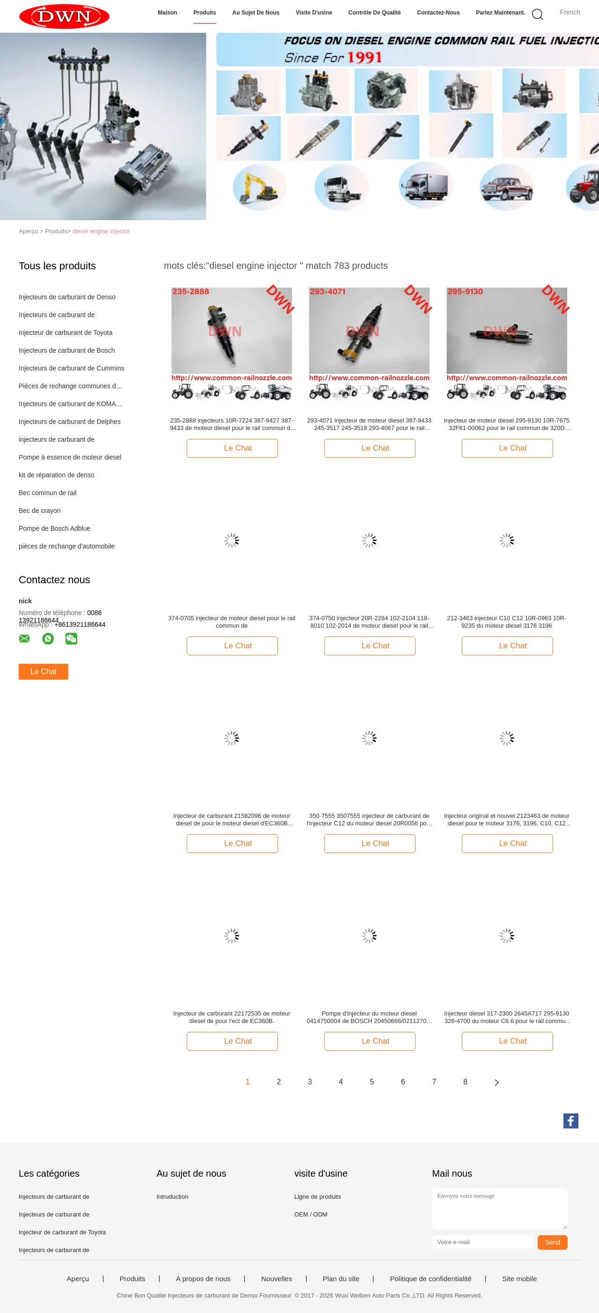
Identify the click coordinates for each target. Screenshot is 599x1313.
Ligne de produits (317, 1196)
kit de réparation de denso (57, 475)
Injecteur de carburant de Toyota (66, 332)
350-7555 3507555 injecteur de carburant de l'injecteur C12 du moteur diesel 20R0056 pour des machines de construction (369, 819)
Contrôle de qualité (375, 12)
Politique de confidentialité (430, 1279)
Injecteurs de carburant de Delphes (70, 421)
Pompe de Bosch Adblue (54, 528)
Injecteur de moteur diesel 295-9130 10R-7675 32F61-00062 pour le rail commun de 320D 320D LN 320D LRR (507, 424)
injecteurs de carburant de (57, 439)
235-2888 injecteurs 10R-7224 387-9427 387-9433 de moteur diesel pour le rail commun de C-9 (231, 424)
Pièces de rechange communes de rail (72, 386)
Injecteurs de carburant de (57, 315)
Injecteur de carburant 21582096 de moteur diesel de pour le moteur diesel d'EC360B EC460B (231, 819)
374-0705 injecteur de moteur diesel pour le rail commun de (232, 622)
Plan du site (341, 1279)
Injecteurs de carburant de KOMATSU (72, 404)
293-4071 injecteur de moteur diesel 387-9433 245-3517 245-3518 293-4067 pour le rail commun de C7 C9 (369, 424)
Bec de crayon (40, 510)
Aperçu (78, 1279)
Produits (204, 12)
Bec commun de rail (48, 493)
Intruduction (172, 1196)
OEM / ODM (311, 1214)
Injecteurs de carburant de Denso (67, 297)
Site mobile (519, 1279)
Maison (167, 12)
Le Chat (43, 671)
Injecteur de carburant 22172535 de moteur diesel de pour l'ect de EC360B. (231, 1017)
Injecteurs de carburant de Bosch (67, 350)
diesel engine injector (101, 231)
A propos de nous (203, 1279)
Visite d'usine (314, 12)
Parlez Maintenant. (500, 12)
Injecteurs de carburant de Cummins (71, 368)
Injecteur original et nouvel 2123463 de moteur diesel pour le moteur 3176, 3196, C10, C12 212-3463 (507, 819)
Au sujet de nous (256, 12)
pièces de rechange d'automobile (67, 546)
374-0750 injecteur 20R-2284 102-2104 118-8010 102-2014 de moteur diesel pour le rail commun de (369, 622)
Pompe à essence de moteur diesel (70, 457)
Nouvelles (276, 1279)
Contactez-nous (438, 12)
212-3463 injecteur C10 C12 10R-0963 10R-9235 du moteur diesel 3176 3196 (506, 622)
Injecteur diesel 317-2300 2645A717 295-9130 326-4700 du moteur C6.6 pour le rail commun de (506, 1017)
